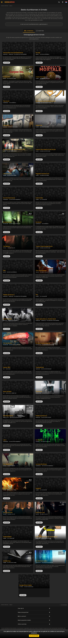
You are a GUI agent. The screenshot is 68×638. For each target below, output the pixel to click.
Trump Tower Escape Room (44, 246)
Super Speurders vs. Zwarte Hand (46, 319)
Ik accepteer (34, 635)
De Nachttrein (7, 222)
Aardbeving (6, 561)
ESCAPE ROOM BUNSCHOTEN (48, 344)
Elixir (4, 270)
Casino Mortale (40, 77)
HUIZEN (37, 151)
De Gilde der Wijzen (41, 561)
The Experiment (8, 464)
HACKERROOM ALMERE (44, 175)
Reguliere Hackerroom (42, 173)
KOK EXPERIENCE (12, 102)
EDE (4, 368)
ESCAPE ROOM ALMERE (44, 126)
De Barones (39, 440)
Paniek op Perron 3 (8, 295)
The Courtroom (8, 512)
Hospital (38, 488)
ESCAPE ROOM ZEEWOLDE (46, 368)
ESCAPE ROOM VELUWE (13, 126)
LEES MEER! (39, 62)
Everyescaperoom (4, 5)
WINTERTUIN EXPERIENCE (12, 151)
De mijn (38, 52)
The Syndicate (7, 343)
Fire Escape (6, 488)
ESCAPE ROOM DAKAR (28, 586)
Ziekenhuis (39, 125)
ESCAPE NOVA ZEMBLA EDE (11, 393)
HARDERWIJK (5, 102)
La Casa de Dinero (41, 464)
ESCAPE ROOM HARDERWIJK (14, 199)
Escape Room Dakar (25, 585)
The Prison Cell (40, 512)
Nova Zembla (7, 391)
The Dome (39, 391)
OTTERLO (21, 586)
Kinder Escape (7, 319)
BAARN (4, 78)
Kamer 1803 (6, 367)
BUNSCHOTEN (38, 344)
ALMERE (37, 78)
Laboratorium (7, 173)
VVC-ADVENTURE (43, 199)
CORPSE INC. (6, 77)
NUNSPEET (5, 126)
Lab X (4, 440)
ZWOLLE (4, 247)
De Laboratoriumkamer (43, 343)
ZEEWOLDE (38, 368)
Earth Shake (39, 198)
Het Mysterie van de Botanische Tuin (14, 149)
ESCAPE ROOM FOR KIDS (46, 102)
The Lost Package (41, 270)
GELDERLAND (5, 223)
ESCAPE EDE (8, 368)
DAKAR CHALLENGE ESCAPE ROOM (46, 149)
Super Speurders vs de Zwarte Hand (46, 537)
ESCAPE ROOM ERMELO (44, 54)
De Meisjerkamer (8, 416)
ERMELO (37, 54)
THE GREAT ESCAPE (11, 247)
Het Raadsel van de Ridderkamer (46, 101)
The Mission (6, 246)
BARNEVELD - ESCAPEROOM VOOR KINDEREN (17, 54)
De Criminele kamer (9, 198)
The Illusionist (40, 367)
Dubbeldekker (7, 537)
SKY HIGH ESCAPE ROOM (45, 78)
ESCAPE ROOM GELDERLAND (14, 223)
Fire (37, 295)
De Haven (39, 222)
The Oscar (6, 101)
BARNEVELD (38, 102)
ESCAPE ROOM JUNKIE (11, 78)
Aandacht (6, 125)
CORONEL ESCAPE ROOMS (45, 151)
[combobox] (62, 2)
